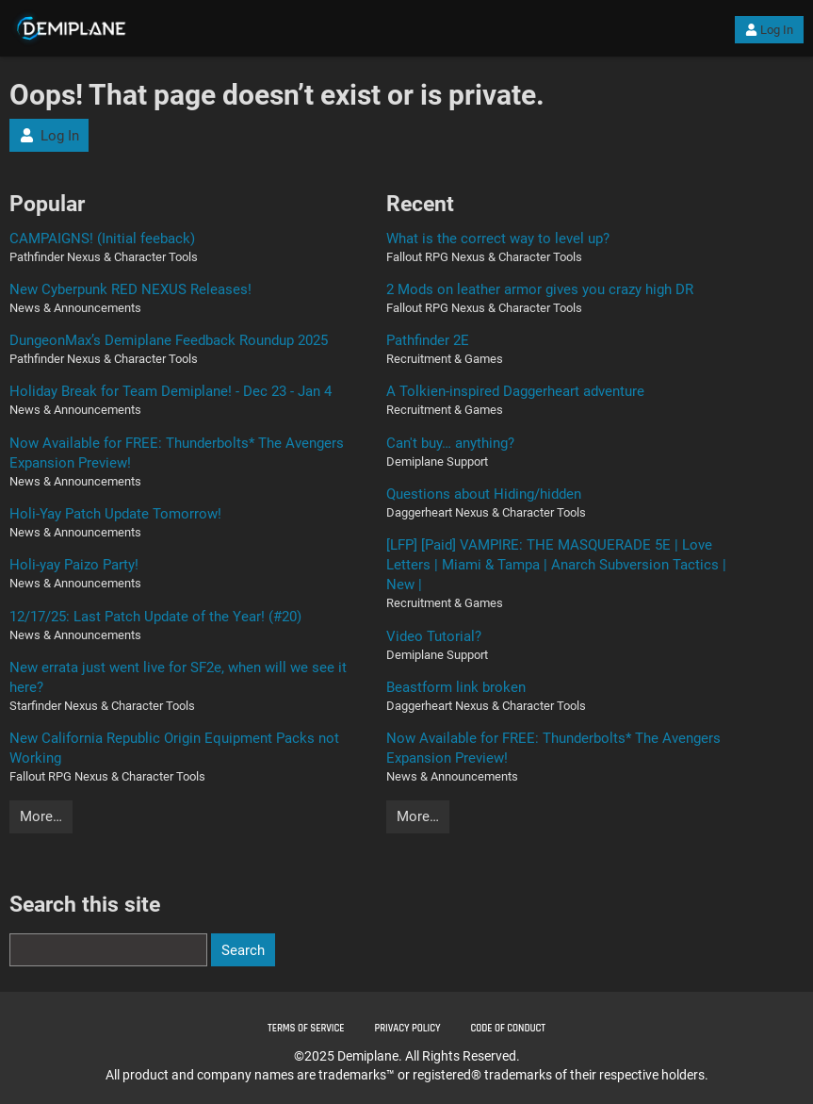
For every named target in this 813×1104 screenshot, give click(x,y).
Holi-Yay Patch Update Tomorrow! (115, 513)
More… (41, 816)
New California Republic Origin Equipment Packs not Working (174, 748)
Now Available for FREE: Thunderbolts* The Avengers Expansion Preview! (176, 453)
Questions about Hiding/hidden (483, 494)
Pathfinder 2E (427, 340)
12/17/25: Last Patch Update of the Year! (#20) (155, 616)
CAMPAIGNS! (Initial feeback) (102, 238)
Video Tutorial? (433, 636)
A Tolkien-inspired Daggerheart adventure (515, 391)
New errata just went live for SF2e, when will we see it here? (178, 677)
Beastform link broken (456, 687)
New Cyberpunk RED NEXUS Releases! (130, 289)
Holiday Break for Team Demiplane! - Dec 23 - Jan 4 (170, 391)
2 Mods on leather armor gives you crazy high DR (539, 289)
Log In (769, 30)
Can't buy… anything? (450, 443)
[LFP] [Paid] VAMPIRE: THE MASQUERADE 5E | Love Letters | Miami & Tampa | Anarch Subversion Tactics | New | (556, 564)
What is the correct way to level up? (498, 238)
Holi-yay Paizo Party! (73, 564)
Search (243, 950)
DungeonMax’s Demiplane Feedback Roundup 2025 (168, 340)
